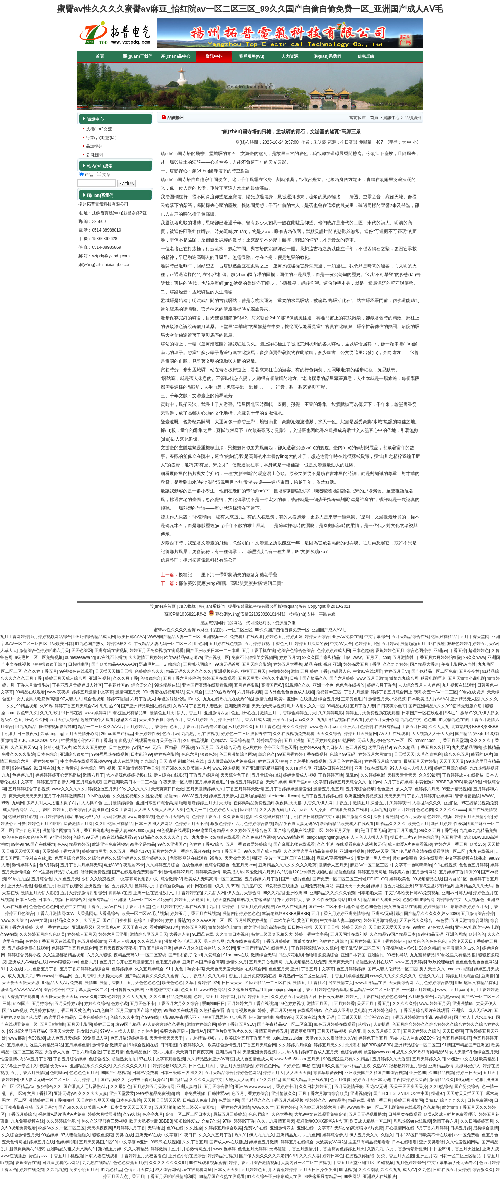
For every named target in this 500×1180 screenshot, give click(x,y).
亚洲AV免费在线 (347, 636)
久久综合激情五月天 (20, 1135)
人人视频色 (474, 899)
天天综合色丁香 (234, 775)
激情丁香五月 (379, 1100)
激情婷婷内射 (24, 865)
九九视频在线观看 (458, 685)
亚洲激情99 (462, 1003)
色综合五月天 (485, 1052)
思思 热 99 (109, 706)
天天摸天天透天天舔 (162, 1100)
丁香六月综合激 (86, 1052)
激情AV (198, 1031)
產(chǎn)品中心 (175, 56)
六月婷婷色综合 (382, 1010)
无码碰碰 (277, 1148)
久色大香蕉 (282, 1114)
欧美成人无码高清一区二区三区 (213, 879)
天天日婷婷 (276, 782)
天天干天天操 (326, 927)
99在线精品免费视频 (155, 1093)
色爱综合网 (228, 1100)
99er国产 (21, 1003)
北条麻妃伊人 (467, 1065)
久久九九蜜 (56, 1169)
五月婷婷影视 (257, 643)
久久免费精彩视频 (258, 837)
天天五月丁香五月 (373, 1003)
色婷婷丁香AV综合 (206, 844)
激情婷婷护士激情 (225, 927)
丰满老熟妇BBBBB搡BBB (438, 782)
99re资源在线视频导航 (163, 692)
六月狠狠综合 (420, 996)
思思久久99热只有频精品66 (421, 1052)
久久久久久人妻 (92, 1093)
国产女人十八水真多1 (474, 1017)
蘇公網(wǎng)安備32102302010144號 (250, 614)
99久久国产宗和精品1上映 (326, 657)
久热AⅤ (380, 1065)
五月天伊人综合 (63, 719)
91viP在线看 (98, 795)
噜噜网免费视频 (95, 872)
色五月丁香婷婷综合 (250, 1093)
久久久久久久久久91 (168, 1162)
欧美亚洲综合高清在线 (264, 927)
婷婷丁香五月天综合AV (76, 706)
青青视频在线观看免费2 (136, 740)
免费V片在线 (255, 1128)
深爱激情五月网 (78, 823)
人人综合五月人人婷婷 (419, 685)
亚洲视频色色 (226, 671)
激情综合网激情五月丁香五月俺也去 (76, 830)
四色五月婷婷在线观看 (335, 1024)
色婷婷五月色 (367, 643)
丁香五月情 (113, 1052)
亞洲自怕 (376, 955)
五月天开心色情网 (265, 962)
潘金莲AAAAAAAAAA (21, 989)
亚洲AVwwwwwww (252, 1086)
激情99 (91, 982)
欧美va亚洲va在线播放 (295, 699)
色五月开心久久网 (30, 719)
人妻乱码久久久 (426, 802)
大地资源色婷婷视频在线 (129, 775)
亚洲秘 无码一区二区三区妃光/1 (143, 899)
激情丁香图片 (112, 982)
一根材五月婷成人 (418, 989)
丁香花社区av (116, 685)
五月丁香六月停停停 (181, 678)
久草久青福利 (429, 754)
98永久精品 (429, 948)
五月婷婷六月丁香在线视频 (252, 1003)
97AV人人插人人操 (117, 1031)
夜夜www (58, 1065)
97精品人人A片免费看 (62, 982)
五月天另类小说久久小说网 (263, 678)
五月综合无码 (228, 747)
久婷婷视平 (399, 802)
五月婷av (389, 643)
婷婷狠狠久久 (119, 643)
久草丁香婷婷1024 (53, 927)
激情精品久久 (441, 1079)
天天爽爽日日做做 (167, 789)
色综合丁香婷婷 (148, 920)
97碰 (227, 1121)
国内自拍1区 (455, 879)
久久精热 (431, 1107)
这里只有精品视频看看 (369, 1142)
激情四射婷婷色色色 (241, 913)
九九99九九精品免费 (479, 830)
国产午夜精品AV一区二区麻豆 (284, 1024)
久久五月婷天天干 (383, 1031)
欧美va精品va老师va (183, 657)
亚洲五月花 (426, 1155)
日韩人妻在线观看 (101, 1155)
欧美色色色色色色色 (427, 941)
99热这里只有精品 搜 (456, 955)
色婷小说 (119, 1003)
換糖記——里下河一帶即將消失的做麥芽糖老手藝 (228, 574)
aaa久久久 (304, 719)
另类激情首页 (340, 982)
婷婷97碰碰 (117, 699)
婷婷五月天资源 (189, 899)
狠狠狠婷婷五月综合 (407, 1065)
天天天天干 (394, 795)
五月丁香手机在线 (258, 650)
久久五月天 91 (24, 747)
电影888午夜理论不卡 (124, 865)
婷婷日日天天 (468, 1072)
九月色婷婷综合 (410, 1162)
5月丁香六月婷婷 (432, 1128)
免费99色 (284, 1017)
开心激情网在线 (399, 1128)
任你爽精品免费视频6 (253, 802)
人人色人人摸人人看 (369, 837)
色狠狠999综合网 (418, 899)
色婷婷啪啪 (66, 1142)
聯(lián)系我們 (327, 56)
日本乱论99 (141, 754)
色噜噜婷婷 (278, 671)
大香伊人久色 (57, 1052)
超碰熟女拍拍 (124, 1058)
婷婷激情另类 (94, 851)
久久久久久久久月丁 (132, 1065)
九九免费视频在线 (27, 1121)
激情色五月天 (162, 712)
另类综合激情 (485, 1128)
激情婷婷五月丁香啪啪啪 (51, 1100)
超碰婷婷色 (478, 650)
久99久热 (131, 1114)
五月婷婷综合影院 (56, 816)
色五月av (170, 733)
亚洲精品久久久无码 (474, 885)
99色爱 (442, 920)
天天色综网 (81, 650)
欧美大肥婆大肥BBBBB (150, 1121)
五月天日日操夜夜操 (318, 1169)
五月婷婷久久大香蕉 (391, 1058)
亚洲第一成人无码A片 (472, 1010)
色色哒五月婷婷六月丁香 (322, 1107)
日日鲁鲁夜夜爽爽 (126, 989)
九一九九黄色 (195, 837)
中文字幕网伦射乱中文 (137, 879)
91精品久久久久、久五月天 (75, 920)
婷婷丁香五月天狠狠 (276, 1010)
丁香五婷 (458, 650)
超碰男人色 (340, 671)
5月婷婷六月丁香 (129, 1128)
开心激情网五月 (196, 1148)
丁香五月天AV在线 (105, 906)
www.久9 (88, 996)
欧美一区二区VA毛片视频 (145, 913)
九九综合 (148, 761)
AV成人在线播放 (291, 906)
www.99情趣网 (290, 837)
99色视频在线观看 (173, 830)
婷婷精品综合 (269, 740)
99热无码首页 (226, 664)
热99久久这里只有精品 (267, 816)
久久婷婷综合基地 (62, 1121)
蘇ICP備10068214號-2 (185, 614)
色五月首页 (355, 747)
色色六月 (189, 754)
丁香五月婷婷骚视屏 (255, 906)
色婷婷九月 (22, 775)
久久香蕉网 (233, 816)
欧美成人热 (233, 872)
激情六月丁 (93, 775)
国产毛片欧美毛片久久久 (230, 1031)
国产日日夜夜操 (117, 920)
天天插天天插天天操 (113, 671)
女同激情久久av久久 (461, 948)
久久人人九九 (134, 996)
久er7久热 (211, 1121)
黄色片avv (37, 1155)
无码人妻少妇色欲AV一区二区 (384, 740)
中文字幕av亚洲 (134, 1142)
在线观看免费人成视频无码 (361, 844)
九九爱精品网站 (466, 747)
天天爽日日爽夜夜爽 (194, 1052)
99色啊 (200, 643)
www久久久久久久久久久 (393, 975)
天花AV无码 (376, 1086)
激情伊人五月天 (333, 865)
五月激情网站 (424, 872)
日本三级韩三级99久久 (181, 1072)
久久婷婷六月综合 (295, 1045)
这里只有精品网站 (46, 1045)
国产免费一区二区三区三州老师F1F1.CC (349, 879)
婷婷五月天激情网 (360, 733)
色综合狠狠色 (217, 865)
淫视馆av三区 (328, 692)
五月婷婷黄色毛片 (211, 782)
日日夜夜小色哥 (391, 706)
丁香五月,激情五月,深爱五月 (361, 802)
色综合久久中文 (124, 1017)
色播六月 (89, 962)
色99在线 (175, 1128)
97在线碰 (436, 643)
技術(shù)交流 (99, 129)
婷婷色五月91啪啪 (44, 823)
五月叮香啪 (85, 975)
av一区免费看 (467, 1135)
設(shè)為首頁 (163, 606)
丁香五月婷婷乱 (276, 941)
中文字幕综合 (376, 636)
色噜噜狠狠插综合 (321, 955)
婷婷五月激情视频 (380, 920)
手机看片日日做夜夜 (19, 733)
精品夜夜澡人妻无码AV (296, 823)
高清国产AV (272, 685)
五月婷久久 (122, 885)
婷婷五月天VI (396, 671)
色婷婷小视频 (439, 816)
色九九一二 (196, 809)
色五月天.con (244, 865)
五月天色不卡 (142, 1003)
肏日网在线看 (199, 885)
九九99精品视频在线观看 (340, 719)
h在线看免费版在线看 (348, 809)
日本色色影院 (128, 1100)
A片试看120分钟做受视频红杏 (304, 872)
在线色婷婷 (192, 865)
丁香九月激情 (356, 692)
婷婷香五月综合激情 (383, 761)
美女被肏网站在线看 (402, 906)
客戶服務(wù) (251, 56)
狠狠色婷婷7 (458, 643)
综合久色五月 (456, 754)
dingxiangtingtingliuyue (327, 837)
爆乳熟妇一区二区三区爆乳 (303, 975)
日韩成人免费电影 (199, 1100)
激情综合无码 (263, 955)
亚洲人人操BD (122, 941)
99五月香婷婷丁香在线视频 (302, 754)
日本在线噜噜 (404, 1142)
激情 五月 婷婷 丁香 (309, 671)
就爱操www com (379, 1052)
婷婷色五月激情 (263, 1142)
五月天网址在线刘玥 (349, 934)
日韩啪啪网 (78, 664)
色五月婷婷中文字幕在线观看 (179, 906)
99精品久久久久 (390, 823)
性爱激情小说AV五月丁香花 (86, 740)
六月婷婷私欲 (42, 1010)
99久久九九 (273, 892)
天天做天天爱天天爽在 (389, 927)
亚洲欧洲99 (296, 892)
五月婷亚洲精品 (224, 719)
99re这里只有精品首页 (476, 982)
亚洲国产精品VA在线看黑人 (263, 948)
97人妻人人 (71, 699)
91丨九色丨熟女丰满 (185, 968)
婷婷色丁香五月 (372, 1038)
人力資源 (290, 56)
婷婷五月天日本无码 (371, 1079)
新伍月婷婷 (441, 823)
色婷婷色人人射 (223, 809)
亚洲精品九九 (288, 1135)
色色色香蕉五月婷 (130, 1162)
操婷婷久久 (315, 1100)
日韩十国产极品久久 (308, 678)
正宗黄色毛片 (353, 699)
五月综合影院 (88, 782)
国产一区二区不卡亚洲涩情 (333, 906)
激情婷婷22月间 (179, 872)
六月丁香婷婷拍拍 (185, 892)
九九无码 (326, 1017)
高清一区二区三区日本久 (188, 1114)
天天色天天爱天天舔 (224, 968)
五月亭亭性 (469, 671)
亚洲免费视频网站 (317, 885)
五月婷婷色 (286, 1107)
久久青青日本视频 (232, 934)
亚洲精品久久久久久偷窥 (332, 892)
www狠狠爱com (63, 962)
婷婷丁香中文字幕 (311, 934)
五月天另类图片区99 (98, 1142)
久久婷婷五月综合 (162, 865)
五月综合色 (41, 879)
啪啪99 (472, 872)
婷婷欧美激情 (208, 872)
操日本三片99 (403, 837)
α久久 (219, 885)
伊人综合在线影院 (170, 775)
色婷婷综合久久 (149, 671)
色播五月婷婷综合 (246, 782)
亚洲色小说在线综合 (187, 1155)
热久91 (240, 1135)
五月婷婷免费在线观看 (28, 948)
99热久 (215, 858)
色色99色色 (370, 906)
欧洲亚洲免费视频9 (110, 844)
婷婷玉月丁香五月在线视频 (195, 913)
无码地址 (156, 1128)
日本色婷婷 (119, 747)
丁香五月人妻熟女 (205, 706)
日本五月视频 (50, 899)
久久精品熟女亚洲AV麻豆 (210, 1058)
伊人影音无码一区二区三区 (45, 1079)
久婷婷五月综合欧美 (223, 1128)
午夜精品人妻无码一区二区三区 (163, 643)
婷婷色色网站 (267, 1065)
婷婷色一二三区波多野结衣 (246, 733)
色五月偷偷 (340, 1079)
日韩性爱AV (218, 1093)
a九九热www (447, 996)
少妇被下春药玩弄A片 (148, 1079)
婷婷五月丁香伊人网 (55, 782)
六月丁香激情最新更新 (406, 1148)
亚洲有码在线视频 (111, 650)
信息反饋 (366, 56)
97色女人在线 (440, 927)
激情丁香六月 (445, 1121)
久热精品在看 (211, 1010)
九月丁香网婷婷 (14, 636)
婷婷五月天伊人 (223, 795)
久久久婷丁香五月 (40, 671)
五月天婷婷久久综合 (421, 1031)
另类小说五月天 (83, 1169)
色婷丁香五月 (206, 996)
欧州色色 (477, 934)
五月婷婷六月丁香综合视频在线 (181, 851)
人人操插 (318, 809)
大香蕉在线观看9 (22, 996)
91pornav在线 (236, 955)
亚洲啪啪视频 (352, 851)
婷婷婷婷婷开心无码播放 (58, 775)
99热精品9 (21, 768)
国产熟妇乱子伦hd (185, 955)
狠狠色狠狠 (102, 1135)
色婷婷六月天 (427, 789)
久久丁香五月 (194, 1142)
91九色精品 (111, 1169)
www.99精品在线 (370, 982)
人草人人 (8, 650)
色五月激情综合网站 (237, 754)
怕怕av (375, 782)
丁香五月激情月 (302, 1148)
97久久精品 (403, 747)
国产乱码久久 (113, 1079)
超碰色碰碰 (344, 872)
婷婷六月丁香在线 (362, 996)
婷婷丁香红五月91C (236, 1024)
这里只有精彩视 (22, 816)
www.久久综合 (14, 920)
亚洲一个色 (323, 685)
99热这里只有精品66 (128, 712)
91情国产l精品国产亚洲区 (465, 1045)
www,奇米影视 (141, 816)
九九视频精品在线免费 (305, 962)
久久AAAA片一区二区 (212, 920)
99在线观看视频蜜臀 (208, 1162)
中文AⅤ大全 (341, 643)
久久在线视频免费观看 (293, 733)
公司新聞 (94, 155)
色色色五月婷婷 (473, 865)
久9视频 (40, 1065)
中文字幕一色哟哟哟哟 (411, 865)
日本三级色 (26, 899)
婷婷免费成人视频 (299, 775)
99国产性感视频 (115, 1072)
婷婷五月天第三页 (342, 830)
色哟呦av (219, 740)
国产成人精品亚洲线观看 (305, 1079)
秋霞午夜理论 (69, 885)
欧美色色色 (172, 982)
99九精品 (178, 1079)
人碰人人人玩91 (239, 1079)
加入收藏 (187, 606)
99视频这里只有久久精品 (346, 1058)
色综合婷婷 (351, 1052)
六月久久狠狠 (99, 955)
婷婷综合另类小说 (24, 955)
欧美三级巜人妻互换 (196, 1107)
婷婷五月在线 (41, 1142)
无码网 (18, 802)
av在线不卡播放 (111, 657)
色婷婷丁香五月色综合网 (74, 948)
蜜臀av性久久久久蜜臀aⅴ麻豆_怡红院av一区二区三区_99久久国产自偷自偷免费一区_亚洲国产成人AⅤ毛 (250, 8)
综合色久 (266, 754)
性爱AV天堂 (378, 851)
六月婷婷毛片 (86, 1079)
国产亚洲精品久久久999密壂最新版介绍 (445, 706)
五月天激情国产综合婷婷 (138, 1010)
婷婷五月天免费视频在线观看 (156, 650)
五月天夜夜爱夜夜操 (117, 948)
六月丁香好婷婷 (398, 782)
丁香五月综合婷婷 (69, 1058)
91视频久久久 (297, 685)
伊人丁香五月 (189, 712)
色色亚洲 (385, 789)
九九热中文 (252, 885)
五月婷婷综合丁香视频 (29, 789)
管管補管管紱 (467, 795)
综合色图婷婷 (418, 650)
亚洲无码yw (65, 1093)
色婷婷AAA (309, 747)
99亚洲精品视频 (456, 789)
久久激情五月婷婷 (145, 657)
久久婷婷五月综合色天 (251, 830)
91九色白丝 (102, 1010)
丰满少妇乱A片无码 (93, 816)
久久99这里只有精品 (114, 823)
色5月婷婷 (252, 747)
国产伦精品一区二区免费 (434, 671)
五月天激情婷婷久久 (205, 789)
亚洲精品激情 (440, 1065)
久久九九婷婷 (395, 664)
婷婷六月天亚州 (113, 934)
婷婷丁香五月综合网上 (391, 692)
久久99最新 (429, 775)
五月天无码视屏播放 (367, 1114)
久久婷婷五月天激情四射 (294, 996)
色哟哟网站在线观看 (188, 858)
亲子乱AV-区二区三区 (360, 948)
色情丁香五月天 (226, 851)
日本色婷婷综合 (92, 1017)
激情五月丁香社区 (309, 982)
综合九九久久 (452, 1100)
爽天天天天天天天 (25, 795)
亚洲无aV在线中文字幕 (156, 1135)
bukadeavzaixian (287, 1038)
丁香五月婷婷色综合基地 (325, 989)
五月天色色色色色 (143, 982)
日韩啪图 (168, 1045)
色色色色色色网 (43, 906)
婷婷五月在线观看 (219, 678)
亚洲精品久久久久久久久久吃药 (287, 865)
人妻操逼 (381, 1024)
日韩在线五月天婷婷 (451, 1169)
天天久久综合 (329, 733)
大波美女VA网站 (331, 1142)
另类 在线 (124, 1135)
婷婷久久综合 (96, 1003)
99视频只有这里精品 (256, 899)
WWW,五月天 (194, 795)
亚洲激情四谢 (237, 706)
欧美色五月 (418, 823)
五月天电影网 (79, 1024)
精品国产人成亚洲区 (381, 899)
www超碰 (17, 1038)
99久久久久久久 (134, 789)
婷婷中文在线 (72, 906)
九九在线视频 (481, 851)
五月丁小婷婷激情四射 (64, 795)
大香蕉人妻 (179, 934)
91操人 (354, 899)
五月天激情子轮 (349, 1086)
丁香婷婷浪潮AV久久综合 (314, 948)
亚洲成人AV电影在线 (27, 962)
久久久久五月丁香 (215, 1135)
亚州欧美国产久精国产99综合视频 (376, 1072)
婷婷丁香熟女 (177, 920)
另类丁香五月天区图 (395, 1155)
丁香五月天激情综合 (234, 1065)
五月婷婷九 (17, 1045)
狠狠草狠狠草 (302, 1031)
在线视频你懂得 (359, 1155)
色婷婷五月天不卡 (191, 823)
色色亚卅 (357, 1031)
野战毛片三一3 (152, 664)
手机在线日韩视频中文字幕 (315, 816)
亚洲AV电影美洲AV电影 (477, 927)
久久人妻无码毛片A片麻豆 (283, 809)
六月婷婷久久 (240, 726)
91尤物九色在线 (453, 719)
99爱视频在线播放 (281, 885)
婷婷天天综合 (317, 636)
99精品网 (63, 975)
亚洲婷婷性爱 (147, 733)
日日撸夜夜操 (299, 927)
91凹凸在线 (202, 934)
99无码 (462, 1079)
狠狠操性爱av (187, 1121)
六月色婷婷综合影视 (254, 823)
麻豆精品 (248, 809)
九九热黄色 (67, 768)
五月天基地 (46, 1107)
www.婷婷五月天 (434, 1003)
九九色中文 (410, 719)
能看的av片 (481, 754)
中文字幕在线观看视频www (85, 761)
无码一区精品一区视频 (173, 747)
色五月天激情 (412, 816)
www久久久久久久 (69, 789)
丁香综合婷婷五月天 (297, 712)
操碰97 (437, 1093)
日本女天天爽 (226, 1169)
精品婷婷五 (79, 844)
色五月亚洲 (451, 837)
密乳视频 (107, 768)
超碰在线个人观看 (97, 719)
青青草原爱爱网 (327, 1072)
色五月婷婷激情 (91, 941)
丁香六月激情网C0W (55, 913)
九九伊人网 (214, 892)
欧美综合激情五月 (224, 1045)
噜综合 (174, 664)
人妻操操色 (98, 809)
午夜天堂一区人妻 (175, 782)
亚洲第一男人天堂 (373, 858)
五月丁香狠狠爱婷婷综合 (248, 844)
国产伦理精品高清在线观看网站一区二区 (428, 851)
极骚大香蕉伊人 (174, 1031)
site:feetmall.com (283, 795)
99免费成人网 (95, 1038)
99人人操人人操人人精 (411, 768)
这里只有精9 (379, 747)
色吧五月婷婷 (167, 962)
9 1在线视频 (445, 865)
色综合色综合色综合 (296, 650)
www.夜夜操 (58, 692)
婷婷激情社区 (435, 906)
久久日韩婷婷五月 (315, 1086)
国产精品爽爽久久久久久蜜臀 (152, 975)
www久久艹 (263, 1107)
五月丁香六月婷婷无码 (81, 865)
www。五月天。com (371, 657)
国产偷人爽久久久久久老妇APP (268, 1155)
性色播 (477, 1079)
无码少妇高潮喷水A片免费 (358, 1128)
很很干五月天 (253, 671)
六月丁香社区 (39, 1093)
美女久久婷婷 (294, 726)
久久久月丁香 (125, 678)
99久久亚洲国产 (172, 844)
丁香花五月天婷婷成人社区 (77, 685)
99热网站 (346, 740)
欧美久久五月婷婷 (89, 747)
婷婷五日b (103, 1024)
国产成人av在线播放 (228, 1142)
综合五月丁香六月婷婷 (187, 719)
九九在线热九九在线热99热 (228, 699)
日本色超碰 (362, 650)
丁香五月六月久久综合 (178, 1003)
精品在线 (356, 1100)
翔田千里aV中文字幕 (308, 782)
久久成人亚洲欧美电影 (345, 1010)
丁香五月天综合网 (259, 1045)
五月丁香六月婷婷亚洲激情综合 (340, 913)
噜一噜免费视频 (190, 1093)
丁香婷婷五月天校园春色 (143, 1155)
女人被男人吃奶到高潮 (37, 699)
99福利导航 (396, 955)
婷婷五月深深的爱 (311, 643)
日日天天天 (231, 982)
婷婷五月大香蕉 (287, 664)
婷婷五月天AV (485, 643)
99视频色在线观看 (76, 671)
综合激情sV (171, 879)
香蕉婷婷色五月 (389, 650)
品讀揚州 (94, 146)
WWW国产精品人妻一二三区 (173, 636)
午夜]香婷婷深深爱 (410, 1079)
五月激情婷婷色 (118, 802)
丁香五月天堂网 (453, 740)
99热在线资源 (471, 692)
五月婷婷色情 (77, 1045)
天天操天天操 (109, 975)
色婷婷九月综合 (333, 941)
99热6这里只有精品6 (434, 885)
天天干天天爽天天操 (408, 1086)
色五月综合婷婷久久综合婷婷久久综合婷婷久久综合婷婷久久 (111, 858)
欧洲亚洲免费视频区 (363, 795)
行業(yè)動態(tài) (101, 137)
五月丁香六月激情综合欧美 (323, 1093)
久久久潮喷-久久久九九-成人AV (387, 1169)
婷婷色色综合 (393, 996)
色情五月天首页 (138, 1169)
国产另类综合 (466, 1086)
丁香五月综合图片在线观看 (424, 1010)
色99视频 (36, 1038)
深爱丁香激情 (385, 816)
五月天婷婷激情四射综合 (83, 892)
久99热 (46, 706)
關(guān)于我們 (137, 56)
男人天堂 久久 (432, 968)
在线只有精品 (386, 726)
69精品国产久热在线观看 (222, 1176)
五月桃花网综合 (197, 664)
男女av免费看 (404, 858)
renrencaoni (425, 740)
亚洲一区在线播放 (150, 892)
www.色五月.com (325, 726)
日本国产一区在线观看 (422, 712)
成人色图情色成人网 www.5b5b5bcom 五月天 (278, 1058)
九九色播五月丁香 (40, 968)
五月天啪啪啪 (52, 1024)
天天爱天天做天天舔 (20, 982)
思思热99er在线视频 (412, 1121)
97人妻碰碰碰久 (75, 1135)
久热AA (180, 706)
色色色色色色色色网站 (476, 962)
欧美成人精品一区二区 (370, 1121)
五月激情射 (403, 657)
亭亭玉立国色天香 (280, 747)
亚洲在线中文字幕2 (314, 1128)
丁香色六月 (282, 643)
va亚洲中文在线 (462, 1058)
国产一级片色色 (295, 879)
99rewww (44, 975)
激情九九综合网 (403, 678)
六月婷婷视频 (249, 692)
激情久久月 (236, 962)
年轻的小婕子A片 (55, 747)
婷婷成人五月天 (81, 934)
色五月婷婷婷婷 (350, 968)
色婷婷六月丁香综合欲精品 (159, 885)
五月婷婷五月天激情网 (153, 1086)
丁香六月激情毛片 (33, 685)
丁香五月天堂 (137, 906)
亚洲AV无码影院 (386, 913)
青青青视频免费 (241, 1010)
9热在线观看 (431, 858)
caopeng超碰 (460, 968)
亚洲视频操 (360, 1093)
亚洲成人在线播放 (379, 1176)
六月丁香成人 (142, 699)
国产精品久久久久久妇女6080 (431, 913)
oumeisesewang (80, 657)
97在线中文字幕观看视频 (162, 1058)
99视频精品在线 (427, 879)
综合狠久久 (482, 1169)
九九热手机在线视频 (200, 733)
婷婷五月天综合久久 (347, 782)
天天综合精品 (242, 740)
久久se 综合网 (298, 768)
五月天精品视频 (331, 1031)
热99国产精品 (127, 1024)
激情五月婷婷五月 (271, 1031)
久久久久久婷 (404, 1003)
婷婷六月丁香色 (381, 685)
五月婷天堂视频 (220, 899)
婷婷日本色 (332, 1155)
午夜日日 (188, 1135)
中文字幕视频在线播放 (465, 858)
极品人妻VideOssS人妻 (132, 830)
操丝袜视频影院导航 (57, 726)
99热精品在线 (167, 685)
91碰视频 (385, 1162)
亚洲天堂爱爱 (61, 1031)
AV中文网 (39, 920)
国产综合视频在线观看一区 (298, 830)
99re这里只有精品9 (210, 830)
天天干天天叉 (451, 761)
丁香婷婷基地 (330, 775)
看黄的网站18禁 (164, 927)
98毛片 (451, 712)
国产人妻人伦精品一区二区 (392, 968)
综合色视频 (94, 699)
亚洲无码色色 (19, 885)
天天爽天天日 (340, 962)
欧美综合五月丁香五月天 (247, 1038)
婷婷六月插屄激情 (104, 1114)
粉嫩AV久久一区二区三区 (61, 1128)
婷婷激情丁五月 (165, 1148)
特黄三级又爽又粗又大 (272, 934)
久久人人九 (438, 726)
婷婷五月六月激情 (374, 754)
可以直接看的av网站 (61, 1162)
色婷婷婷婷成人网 (333, 650)
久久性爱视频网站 (329, 899)
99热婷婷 (49, 1135)
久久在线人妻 (149, 941)
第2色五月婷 (109, 1148)
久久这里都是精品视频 (63, 955)
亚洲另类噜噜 (431, 1142)
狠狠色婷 (208, 754)
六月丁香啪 (40, 809)
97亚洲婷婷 (60, 837)
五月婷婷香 (344, 1003)
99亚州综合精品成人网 (94, 636)
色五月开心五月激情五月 (253, 712)
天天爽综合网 (401, 982)
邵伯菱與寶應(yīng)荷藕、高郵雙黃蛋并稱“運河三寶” (231, 583)
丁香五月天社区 (465, 1148)
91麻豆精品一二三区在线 (267, 982)
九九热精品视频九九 (204, 1038)
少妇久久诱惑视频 (98, 879)
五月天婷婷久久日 (428, 1058)
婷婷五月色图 (193, 927)
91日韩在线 (71, 712)
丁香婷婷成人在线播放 (463, 775)
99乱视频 (347, 1169)
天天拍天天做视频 (268, 706)
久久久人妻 (309, 1155)
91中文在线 (11, 968)
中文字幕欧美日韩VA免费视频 (412, 892)
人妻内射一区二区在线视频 (306, 1162)
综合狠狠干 (54, 989)
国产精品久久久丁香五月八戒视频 (272, 1100)
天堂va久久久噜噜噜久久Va (330, 1038)
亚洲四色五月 (27, 830)
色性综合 (88, 768)
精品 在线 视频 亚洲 (322, 664)
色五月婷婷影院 (456, 1038)
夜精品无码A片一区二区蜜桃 (140, 955)
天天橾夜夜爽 (99, 1128)
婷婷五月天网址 (372, 872)
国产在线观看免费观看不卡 (137, 872)
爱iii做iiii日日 (213, 1003)
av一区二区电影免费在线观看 (394, 1107)
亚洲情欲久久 (283, 1093)
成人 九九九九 (21, 975)
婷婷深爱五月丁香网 (362, 664)
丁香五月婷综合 (203, 775)
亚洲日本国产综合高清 (156, 802)
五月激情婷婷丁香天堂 (138, 768)
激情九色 (263, 699)
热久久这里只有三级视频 (104, 1121)
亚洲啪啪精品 (252, 795)
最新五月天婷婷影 (420, 761)
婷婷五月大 (289, 657)
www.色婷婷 (224, 1148)
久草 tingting (51, 733)
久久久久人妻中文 (206, 1079)
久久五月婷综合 (149, 968)
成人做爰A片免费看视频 (410, 844)
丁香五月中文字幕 (317, 968)
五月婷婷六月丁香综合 (147, 726)
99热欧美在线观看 (180, 1010)
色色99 (430, 719)
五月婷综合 (42, 1003)
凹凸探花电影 (290, 955)
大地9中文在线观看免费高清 (320, 1114)
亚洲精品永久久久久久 (90, 1065)
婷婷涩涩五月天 (102, 789)
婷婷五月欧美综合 (69, 809)
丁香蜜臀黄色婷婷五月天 (342, 1148)
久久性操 (194, 1128)
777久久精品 (268, 1079)
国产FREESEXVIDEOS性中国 (401, 1093)
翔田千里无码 (373, 830)
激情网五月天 (127, 692)
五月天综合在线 (266, 775)
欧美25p (477, 844)
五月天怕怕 (164, 1107)
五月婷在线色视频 (225, 643)
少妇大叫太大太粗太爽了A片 (52, 802)
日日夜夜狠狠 (331, 996)
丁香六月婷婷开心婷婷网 (430, 795)
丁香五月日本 (413, 726)
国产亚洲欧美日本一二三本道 (213, 650)
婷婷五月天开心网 (381, 719)
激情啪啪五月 (412, 643)
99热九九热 (18, 879)
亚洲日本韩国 (353, 955)
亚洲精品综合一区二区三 (417, 1045)
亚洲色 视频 (100, 678)
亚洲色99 (417, 1072)
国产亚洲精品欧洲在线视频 (146, 706)
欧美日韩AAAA (131, 636)
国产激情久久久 (356, 816)
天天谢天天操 (349, 1017)
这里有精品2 (100, 899)
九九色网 (311, 1135)
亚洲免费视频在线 (259, 975)
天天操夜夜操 (151, 719)
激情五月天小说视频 (387, 699)
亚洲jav (440, 650)
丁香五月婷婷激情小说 (412, 1017)
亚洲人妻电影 (189, 1086)
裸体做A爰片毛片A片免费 (61, 1114)
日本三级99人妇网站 (153, 823)
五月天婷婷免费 (321, 740)
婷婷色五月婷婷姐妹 (284, 636)
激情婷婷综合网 (201, 1024)
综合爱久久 (141, 685)
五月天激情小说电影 (466, 678)
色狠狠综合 (150, 678)
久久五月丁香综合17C (129, 851)
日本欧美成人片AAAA (428, 699)
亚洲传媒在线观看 (371, 768)
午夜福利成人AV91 (399, 948)
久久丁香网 (121, 809)
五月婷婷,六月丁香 (262, 879)
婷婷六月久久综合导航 (195, 948)
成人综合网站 (15, 809)
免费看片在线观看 (246, 636)
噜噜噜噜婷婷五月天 (198, 802)
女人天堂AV (460, 1052)
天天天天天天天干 (166, 1038)
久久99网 (226, 948)
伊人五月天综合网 (244, 892)
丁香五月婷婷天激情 (244, 789)
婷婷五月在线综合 (297, 1142)
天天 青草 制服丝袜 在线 (182, 761)
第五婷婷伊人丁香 (293, 899)
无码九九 (378, 809)
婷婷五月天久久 (328, 1045)
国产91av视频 (15, 1010)
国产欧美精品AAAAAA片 (114, 664)
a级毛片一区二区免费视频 (39, 657)
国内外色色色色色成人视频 (289, 692)
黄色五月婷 (307, 920)
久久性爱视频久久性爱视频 (137, 795)
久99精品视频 (195, 740)
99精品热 (337, 1100)
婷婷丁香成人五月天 (319, 1052)
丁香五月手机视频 (66, 1155)
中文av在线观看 (367, 671)
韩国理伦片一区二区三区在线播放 (283, 858)
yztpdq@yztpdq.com (111, 256)
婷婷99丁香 (244, 1121)
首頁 (100, 56)
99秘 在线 (311, 1065)
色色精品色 (136, 1052)
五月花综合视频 (360, 789)
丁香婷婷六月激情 (233, 1107)
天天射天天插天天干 (465, 1093)
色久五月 (189, 989)
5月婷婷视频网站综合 (51, 636)
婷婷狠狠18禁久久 (169, 1065)
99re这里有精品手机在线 (55, 872)
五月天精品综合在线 (410, 636)
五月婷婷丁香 (451, 872)
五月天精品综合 (219, 1072)
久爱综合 (212, 955)
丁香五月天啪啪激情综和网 (171, 1176)
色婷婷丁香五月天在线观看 (50, 941)
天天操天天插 (237, 858)
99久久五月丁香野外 (438, 830)
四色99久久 (27, 712)
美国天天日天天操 (352, 885)
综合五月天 (328, 699)
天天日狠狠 (452, 1031)
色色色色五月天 (83, 1072)
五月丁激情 (294, 740)
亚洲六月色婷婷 (357, 726)
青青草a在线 (119, 892)
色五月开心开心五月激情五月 (126, 962)
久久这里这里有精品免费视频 (311, 851)
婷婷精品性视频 (222, 1155)
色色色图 (424, 809)
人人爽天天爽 (298, 1072)
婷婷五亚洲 (258, 996)
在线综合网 (255, 968)
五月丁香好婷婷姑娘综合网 (85, 968)
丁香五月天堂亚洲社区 (353, 1162)
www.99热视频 (226, 768)
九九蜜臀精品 (422, 955)
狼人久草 (404, 789)
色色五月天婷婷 (252, 1148)
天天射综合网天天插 (95, 1100)
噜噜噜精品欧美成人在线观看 (347, 823)
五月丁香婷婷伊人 (389, 941)
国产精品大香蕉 (424, 664)
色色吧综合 (258, 1114)
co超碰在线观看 (225, 837)
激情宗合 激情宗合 (109, 1045)
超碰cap (171, 795)
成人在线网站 (125, 761)
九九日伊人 (332, 747)
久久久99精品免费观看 (170, 996)
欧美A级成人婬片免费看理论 (450, 1114)
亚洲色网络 (456, 934)
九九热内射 (147, 1031)
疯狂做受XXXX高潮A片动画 (322, 1121)
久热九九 (375, 1148)
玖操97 (364, 1024)
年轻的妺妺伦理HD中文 (178, 699)
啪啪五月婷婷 (401, 809)
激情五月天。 (319, 1003)
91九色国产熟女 (89, 643)
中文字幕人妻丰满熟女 (340, 920)
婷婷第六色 (399, 872)
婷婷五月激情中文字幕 (92, 692)
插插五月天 (282, 719)
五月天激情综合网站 (469, 920)
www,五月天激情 (372, 678)
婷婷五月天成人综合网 (65, 678)
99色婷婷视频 (291, 1003)
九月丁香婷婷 (221, 906)
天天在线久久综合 (416, 920)
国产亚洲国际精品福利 (262, 768)
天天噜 (225, 802)
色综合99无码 (343, 754)
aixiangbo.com (118, 264)
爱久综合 (194, 692)
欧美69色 (472, 782)
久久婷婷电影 (330, 712)
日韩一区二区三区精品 (460, 1155)
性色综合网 (428, 837)
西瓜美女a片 (305, 941)
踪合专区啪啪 (213, 726)
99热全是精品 (142, 844)
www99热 (355, 1107)
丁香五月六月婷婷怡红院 (438, 657)
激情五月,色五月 (328, 789)
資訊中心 (214, 56)
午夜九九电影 (161, 1052)
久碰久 (387, 1135)
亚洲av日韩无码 (456, 892)
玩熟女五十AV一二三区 (435, 692)
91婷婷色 (291, 1065)
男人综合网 (214, 941)
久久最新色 (120, 1086)
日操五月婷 (460, 1128)
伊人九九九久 (261, 1135)
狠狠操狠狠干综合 (49, 664)
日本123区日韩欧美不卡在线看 (423, 1135)
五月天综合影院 (256, 664)
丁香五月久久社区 (433, 747)
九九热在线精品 (96, 1162)
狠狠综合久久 (49, 1086)
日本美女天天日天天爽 (131, 1107)
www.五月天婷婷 (410, 962)
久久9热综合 (440, 1086)
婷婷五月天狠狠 (272, 761)
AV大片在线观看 (394, 733)
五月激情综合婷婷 (477, 913)
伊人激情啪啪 (261, 1017)
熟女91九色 (87, 1031)
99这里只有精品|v (60, 1017)
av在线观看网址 (197, 1169)
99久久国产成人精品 (262, 851)
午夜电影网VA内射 (458, 664)
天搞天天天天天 (401, 775)
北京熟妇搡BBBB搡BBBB (474, 726)
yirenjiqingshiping (284, 989)
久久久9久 (49, 712)
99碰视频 (443, 1017)
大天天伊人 (486, 1003)
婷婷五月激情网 (408, 1100)
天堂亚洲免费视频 (259, 1052)
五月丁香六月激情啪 (29, 1072)
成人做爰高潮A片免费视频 (231, 761)
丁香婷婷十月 (284, 1086)
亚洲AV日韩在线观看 (333, 768)
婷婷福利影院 (166, 754)
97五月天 (204, 747)
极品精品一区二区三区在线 (374, 989)
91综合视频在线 (143, 1045)
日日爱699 (439, 1148)
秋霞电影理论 (433, 678)
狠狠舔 (119, 816)
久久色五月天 (66, 879)
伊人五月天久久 (363, 1135)
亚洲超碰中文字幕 (162, 989)
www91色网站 (213, 989)
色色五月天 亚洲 (283, 968)
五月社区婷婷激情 (251, 920)
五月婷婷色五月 (255, 1169)
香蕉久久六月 (431, 975)
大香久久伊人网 (318, 802)
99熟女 (419, 927)
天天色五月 (170, 740)
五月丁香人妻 (362, 706)
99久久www (474, 657)
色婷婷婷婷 (122, 968)
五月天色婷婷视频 (345, 761)
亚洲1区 (451, 802)
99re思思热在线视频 (110, 754)
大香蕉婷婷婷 (284, 1169)
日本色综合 (47, 754)
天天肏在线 (305, 1017)
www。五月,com (452, 989)
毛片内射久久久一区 (305, 706)
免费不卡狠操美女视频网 (254, 657)
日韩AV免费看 (145, 1072)
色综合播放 (99, 1058)
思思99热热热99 (220, 692)
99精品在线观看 (30, 692)
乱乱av (352, 775)
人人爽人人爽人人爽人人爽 (159, 809)
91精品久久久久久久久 (159, 837)
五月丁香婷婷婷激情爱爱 (288, 789)
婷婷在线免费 (31, 1169)
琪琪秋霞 (238, 1017)
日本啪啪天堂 (369, 892)
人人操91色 (91, 802)
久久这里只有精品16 (247, 989)
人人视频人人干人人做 (432, 733)
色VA (62, 844)
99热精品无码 (430, 934)
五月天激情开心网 (81, 733)
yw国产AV (141, 747)
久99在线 (8, 934)
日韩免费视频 (479, 1100)
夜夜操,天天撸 (288, 802)
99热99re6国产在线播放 (33, 844)
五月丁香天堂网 (474, 636)
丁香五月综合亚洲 (155, 948)
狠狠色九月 (44, 885)
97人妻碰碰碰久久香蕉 (164, 1024)
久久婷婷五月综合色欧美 (42, 934)
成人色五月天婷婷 (63, 1038)
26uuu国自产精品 (117, 733)
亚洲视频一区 (215, 636)
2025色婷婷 (109, 996)
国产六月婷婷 (341, 678)
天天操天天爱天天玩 (59, 996)
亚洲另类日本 (228, 1052)
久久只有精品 (136, 1148)
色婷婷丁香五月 (206, 816)
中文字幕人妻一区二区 (87, 989)
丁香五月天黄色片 (73, 1010)
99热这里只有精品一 (322, 1176)
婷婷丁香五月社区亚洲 (392, 885)
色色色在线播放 (350, 685)
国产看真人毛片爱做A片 (86, 1086)
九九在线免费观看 (243, 941)
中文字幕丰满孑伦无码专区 (452, 1162)
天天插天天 (404, 754)
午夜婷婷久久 (192, 1045)
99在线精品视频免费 (479, 802)
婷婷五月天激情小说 (473, 816)
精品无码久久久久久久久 (188, 671)
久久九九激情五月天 (275, 1121)
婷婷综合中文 (449, 899)
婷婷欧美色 (399, 879)
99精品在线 (337, 706)
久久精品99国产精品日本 (393, 934)
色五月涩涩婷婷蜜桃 (129, 1038)
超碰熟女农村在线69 (374, 962)
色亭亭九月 (152, 1114)
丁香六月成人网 (255, 719)
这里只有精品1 (444, 636)
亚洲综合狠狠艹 (74, 754)
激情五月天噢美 (402, 830)
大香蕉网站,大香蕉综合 (98, 913)
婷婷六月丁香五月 (451, 844)
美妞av (431, 1100)
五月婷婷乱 (360, 941)
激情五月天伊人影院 (39, 892)
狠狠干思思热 (215, 1017)
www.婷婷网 (96, 712)
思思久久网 (126, 719)
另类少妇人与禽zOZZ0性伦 (415, 1038)
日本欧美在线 (282, 920)
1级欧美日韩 (61, 643)
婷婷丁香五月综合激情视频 (254, 1162)
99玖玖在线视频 (165, 1142)
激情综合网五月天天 (148, 934)
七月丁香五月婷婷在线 (321, 795)
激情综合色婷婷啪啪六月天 (44, 650)
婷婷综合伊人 (334, 1135)
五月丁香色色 (267, 726)
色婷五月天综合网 (172, 816)
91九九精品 (25, 726)
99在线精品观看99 (119, 837)
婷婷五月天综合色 (462, 975)
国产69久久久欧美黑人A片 (185, 768)
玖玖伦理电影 (440, 962)
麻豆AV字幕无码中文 (335, 858)
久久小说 (325, 844)
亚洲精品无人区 (464, 699)
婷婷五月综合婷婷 (450, 768)
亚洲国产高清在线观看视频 (207, 685)
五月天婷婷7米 (68, 1003)
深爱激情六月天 (260, 872)
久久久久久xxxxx (450, 809)
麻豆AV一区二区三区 (369, 865)
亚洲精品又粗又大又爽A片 (96, 927)
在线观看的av (309, 1010)
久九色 (424, 1169)
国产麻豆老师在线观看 (294, 844)
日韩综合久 (76, 899)
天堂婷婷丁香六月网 (61, 851)
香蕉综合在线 (27, 1162)
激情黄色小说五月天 (183, 941)
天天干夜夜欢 (134, 927)
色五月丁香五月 (184, 726)
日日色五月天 (201, 1065)
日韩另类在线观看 (405, 1114)
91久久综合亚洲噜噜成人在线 (274, 1176)
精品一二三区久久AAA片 (101, 726)
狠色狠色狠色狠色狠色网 (24, 837)
